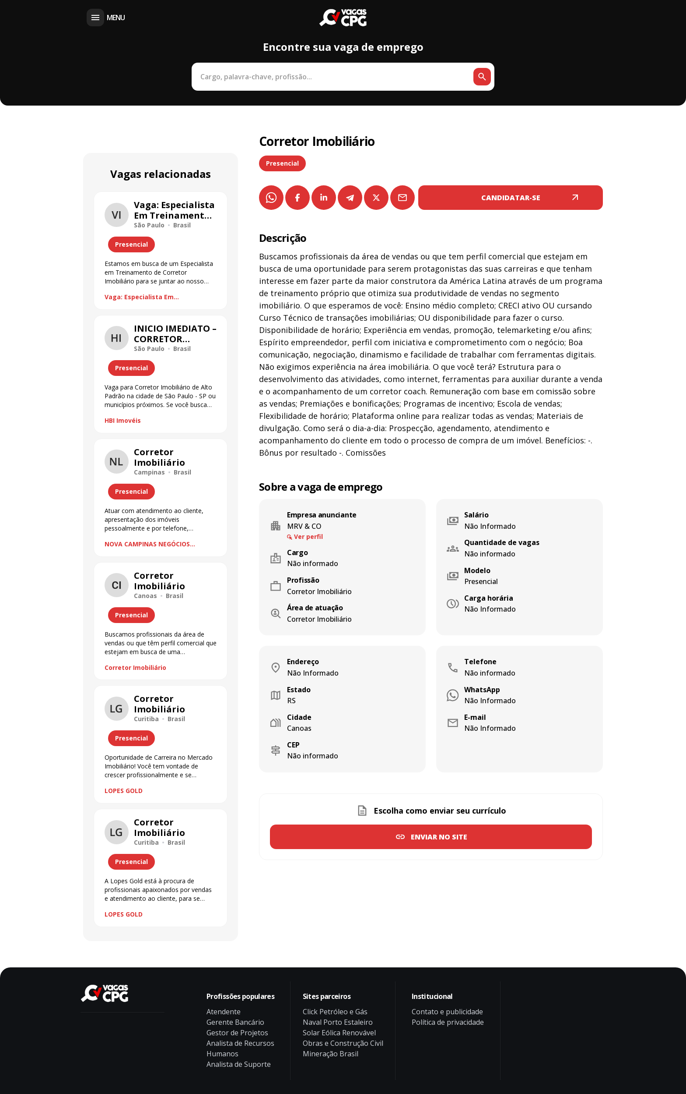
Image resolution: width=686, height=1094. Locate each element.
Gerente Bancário (235, 1022)
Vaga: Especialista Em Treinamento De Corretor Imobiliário (145, 297)
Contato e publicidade (447, 1011)
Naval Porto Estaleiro (338, 1022)
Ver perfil (308, 536)
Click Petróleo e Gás (335, 1011)
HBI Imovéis (123, 420)
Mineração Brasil (330, 1054)
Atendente (223, 1011)
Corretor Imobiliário (135, 667)
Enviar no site (439, 837)
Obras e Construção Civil (343, 1043)
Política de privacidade (448, 1022)
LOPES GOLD (124, 790)
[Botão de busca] (482, 76)
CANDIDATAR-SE (510, 197)
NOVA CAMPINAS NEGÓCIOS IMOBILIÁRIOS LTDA (147, 544)
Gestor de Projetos (237, 1032)
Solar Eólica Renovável (339, 1032)
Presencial (282, 163)
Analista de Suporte (238, 1064)
